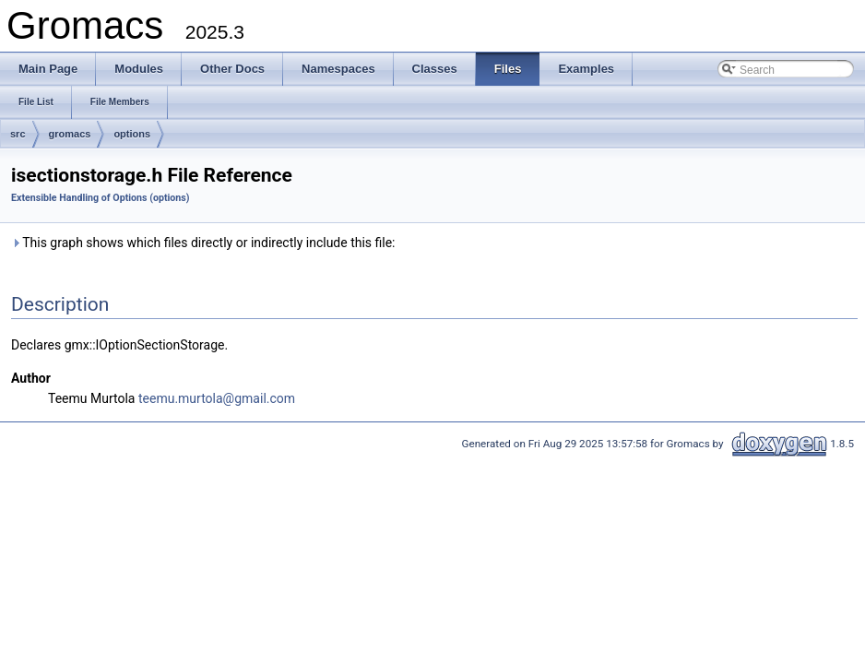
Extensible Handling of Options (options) (100, 198)
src (18, 133)
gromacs (70, 133)
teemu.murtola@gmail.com (216, 398)
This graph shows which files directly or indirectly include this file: (203, 242)
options (131, 133)
